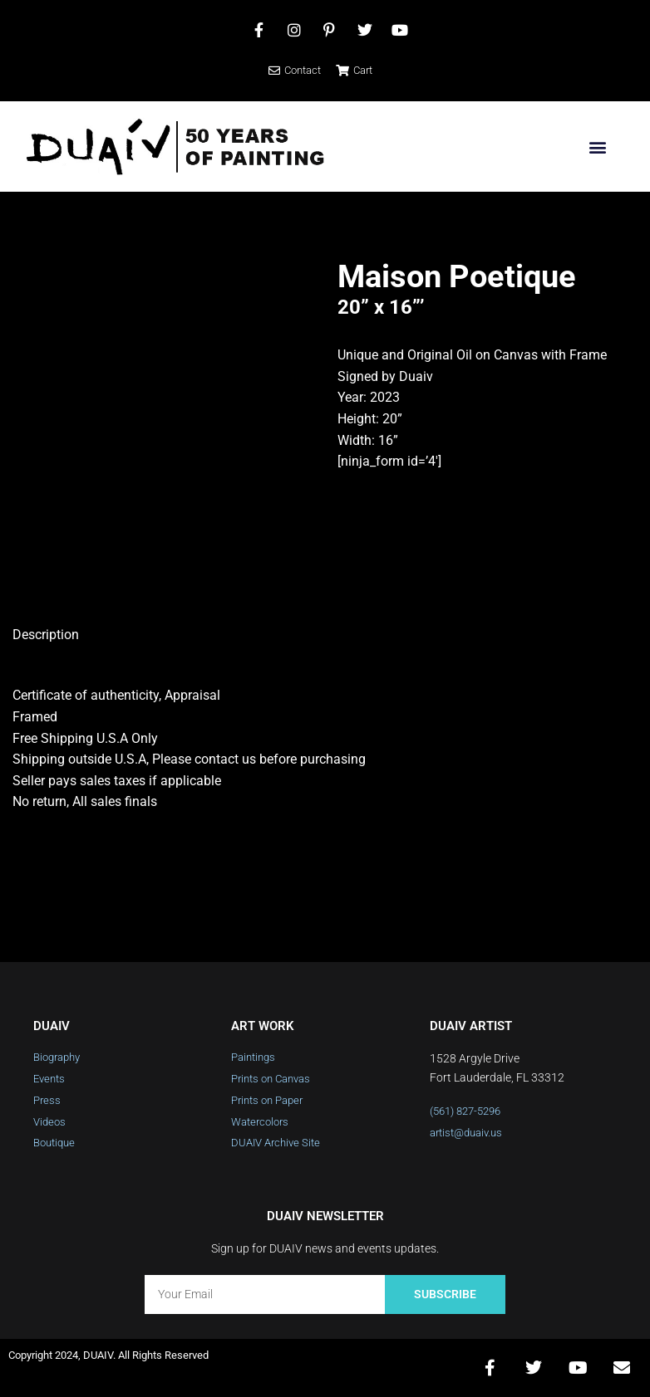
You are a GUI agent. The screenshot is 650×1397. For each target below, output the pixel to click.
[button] (597, 146)
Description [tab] (45, 634)
